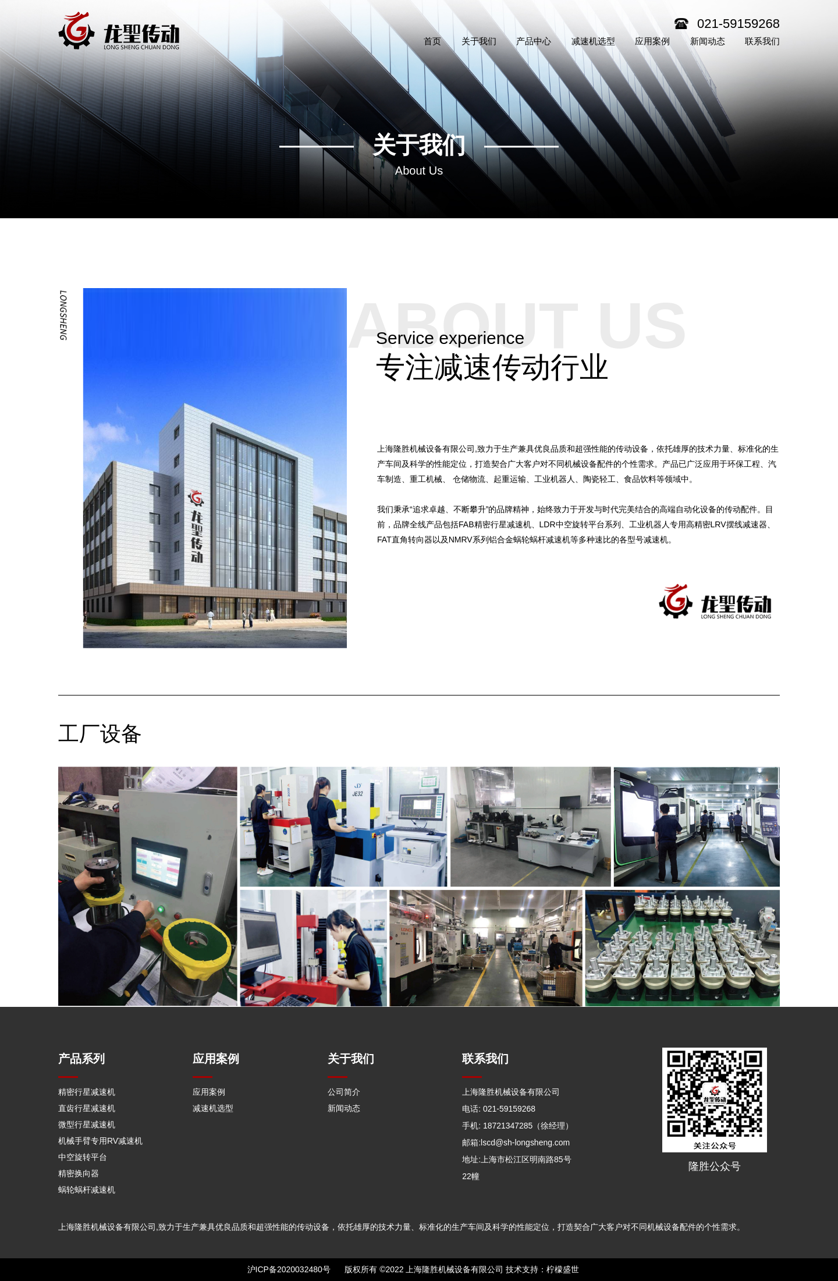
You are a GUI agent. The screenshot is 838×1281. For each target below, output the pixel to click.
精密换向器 (78, 1173)
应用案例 (209, 1092)
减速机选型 (213, 1108)
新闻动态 (344, 1108)
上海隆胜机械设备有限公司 (511, 1092)
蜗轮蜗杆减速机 (86, 1189)
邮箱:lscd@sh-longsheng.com (516, 1140)
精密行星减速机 (86, 1092)
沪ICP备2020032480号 (289, 1269)
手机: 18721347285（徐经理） (517, 1124)
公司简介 (344, 1092)
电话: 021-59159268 (498, 1108)
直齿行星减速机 (86, 1108)
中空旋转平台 (82, 1157)
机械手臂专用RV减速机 (100, 1140)
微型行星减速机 (86, 1124)
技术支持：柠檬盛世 (542, 1269)
